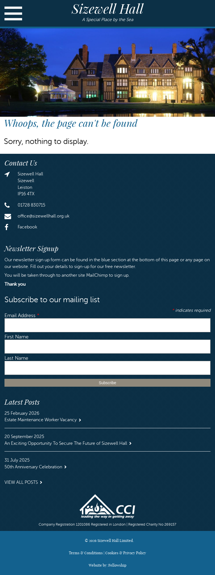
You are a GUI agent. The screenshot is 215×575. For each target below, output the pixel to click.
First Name (16, 337)
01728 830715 (31, 205)
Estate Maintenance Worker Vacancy (40, 419)
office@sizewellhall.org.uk (43, 216)
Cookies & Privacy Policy (125, 553)
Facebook (27, 227)
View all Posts (21, 482)
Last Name (16, 358)
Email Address (21, 315)
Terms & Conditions (86, 553)
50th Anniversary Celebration (33, 466)
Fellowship (117, 565)
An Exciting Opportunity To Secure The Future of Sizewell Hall (65, 443)
